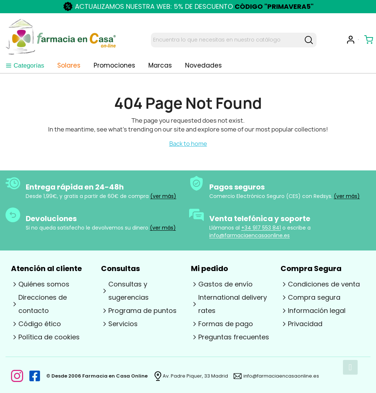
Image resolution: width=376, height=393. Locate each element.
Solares (68, 65)
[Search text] (226, 40)
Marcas (160, 65)
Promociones (114, 65)
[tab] (25, 65)
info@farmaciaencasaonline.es (249, 235)
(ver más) (163, 196)
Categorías (25, 65)
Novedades (203, 65)
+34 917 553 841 (261, 227)
